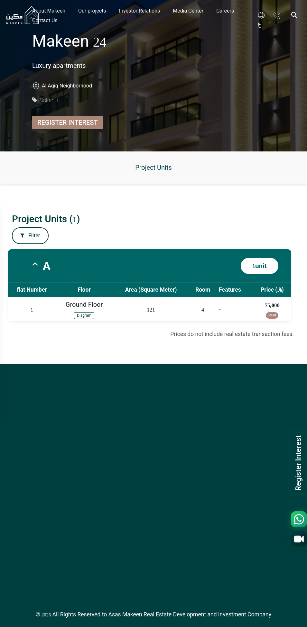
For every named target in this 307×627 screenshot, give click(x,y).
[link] (262, 15)
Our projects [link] (92, 11)
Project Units (153, 167)
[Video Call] (299, 539)
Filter (30, 235)
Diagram (84, 315)
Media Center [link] (188, 11)
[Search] (294, 15)
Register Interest (67, 122)
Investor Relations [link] (139, 11)
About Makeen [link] (48, 11)
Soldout (45, 100)
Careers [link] (225, 11)
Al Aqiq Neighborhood (67, 86)
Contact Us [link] (45, 20)
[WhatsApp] (299, 519)
